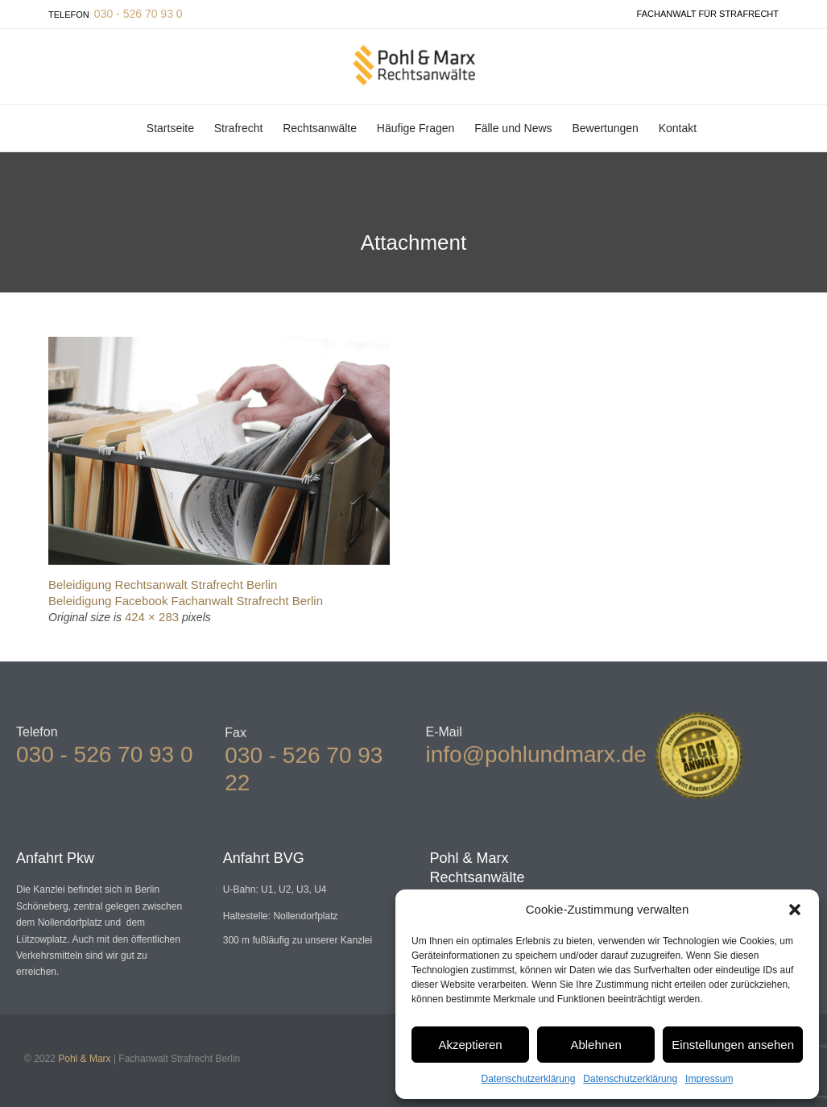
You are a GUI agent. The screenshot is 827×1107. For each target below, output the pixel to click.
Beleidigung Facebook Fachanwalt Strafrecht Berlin (185, 600)
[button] (795, 910)
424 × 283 (152, 617)
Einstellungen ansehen (733, 1044)
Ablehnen (595, 1044)
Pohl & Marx (84, 1058)
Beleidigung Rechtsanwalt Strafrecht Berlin (162, 584)
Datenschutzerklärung (529, 1078)
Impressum (709, 1078)
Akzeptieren (470, 1044)
